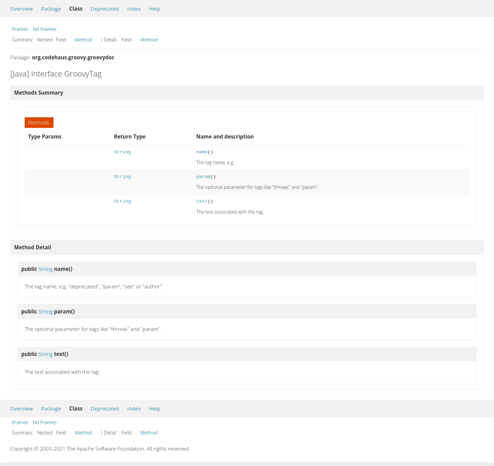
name (202, 152)
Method (83, 39)
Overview (21, 8)
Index (134, 8)
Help (154, 8)
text (202, 201)
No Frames (45, 29)
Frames (20, 29)
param (203, 177)
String (122, 152)
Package (51, 8)
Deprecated (105, 8)
